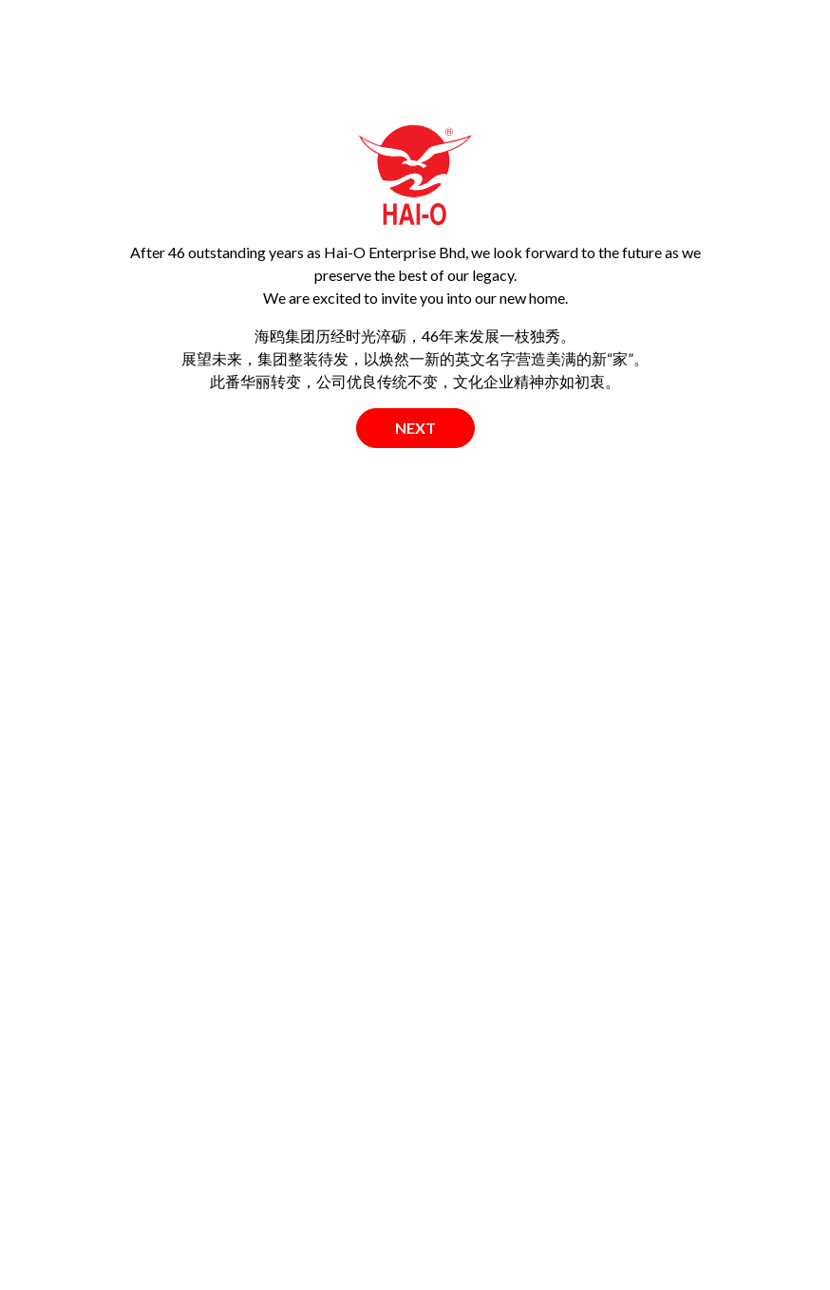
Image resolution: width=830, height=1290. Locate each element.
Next (415, 428)
